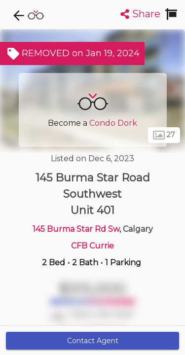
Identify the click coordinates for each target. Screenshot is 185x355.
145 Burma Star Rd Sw (76, 229)
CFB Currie (92, 245)
